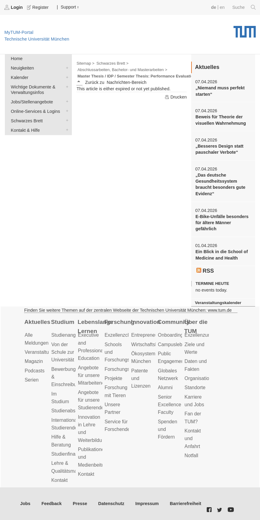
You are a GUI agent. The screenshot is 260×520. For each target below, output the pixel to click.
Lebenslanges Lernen (95, 327)
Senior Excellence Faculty (169, 404)
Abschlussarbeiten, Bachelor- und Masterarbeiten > (122, 69)
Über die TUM (196, 327)
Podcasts (34, 370)
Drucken (175, 97)
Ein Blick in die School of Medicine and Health (221, 254)
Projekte (113, 378)
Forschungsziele (122, 369)
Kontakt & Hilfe (65, 130)
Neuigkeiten (65, 67)
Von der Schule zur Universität (62, 352)
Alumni (165, 387)
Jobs (25, 503)
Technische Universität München (245, 29)
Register (38, 7)
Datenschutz (111, 503)
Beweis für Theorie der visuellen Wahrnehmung (220, 119)
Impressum (147, 503)
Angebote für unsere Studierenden (92, 400)
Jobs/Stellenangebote (65, 101)
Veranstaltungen (42, 352)
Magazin (34, 361)
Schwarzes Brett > (112, 63)
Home (17, 58)
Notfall (191, 455)
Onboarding (170, 335)
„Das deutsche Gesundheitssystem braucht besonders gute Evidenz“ (220, 184)
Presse (80, 503)
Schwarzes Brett (65, 120)
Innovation (145, 322)
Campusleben (173, 344)
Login (14, 7)
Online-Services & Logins (65, 111)
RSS (205, 271)
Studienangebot (68, 335)
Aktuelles (37, 322)
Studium (63, 322)
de (213, 7)
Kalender (65, 77)
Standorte (195, 387)
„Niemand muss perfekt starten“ (220, 90)
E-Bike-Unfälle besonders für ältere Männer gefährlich (221, 222)
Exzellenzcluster (122, 335)
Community (174, 322)
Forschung (119, 322)
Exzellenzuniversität (205, 335)
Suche (244, 7)
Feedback (51, 503)
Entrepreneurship (149, 335)
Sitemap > (85, 63)
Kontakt (59, 480)
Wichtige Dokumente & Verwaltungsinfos (65, 86)
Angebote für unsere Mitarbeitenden (94, 375)
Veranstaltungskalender (218, 302)
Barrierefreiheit (185, 503)
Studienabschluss (70, 410)
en (222, 7)
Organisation (198, 378)
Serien (32, 379)
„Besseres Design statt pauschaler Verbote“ (219, 149)
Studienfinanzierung (72, 454)
